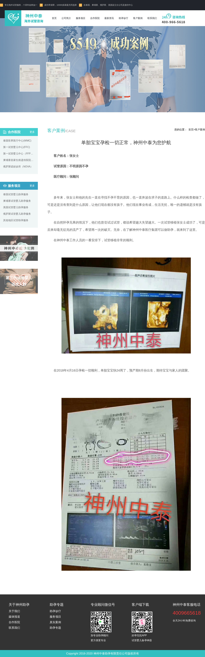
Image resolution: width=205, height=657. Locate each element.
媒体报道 (14, 616)
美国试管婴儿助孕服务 (15, 207)
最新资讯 (109, 18)
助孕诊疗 (123, 18)
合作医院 (95, 18)
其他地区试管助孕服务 (15, 220)
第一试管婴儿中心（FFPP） (19, 153)
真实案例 (55, 622)
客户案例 (138, 18)
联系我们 (152, 18)
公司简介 (66, 18)
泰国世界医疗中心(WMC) (17, 140)
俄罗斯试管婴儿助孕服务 (17, 213)
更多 (32, 132)
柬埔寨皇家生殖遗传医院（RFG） (19, 160)
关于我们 (14, 611)
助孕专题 (55, 627)
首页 (54, 18)
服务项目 (80, 18)
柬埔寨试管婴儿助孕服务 (17, 201)
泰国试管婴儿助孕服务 (15, 194)
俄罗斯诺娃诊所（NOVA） (18, 166)
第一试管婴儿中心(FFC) (16, 147)
